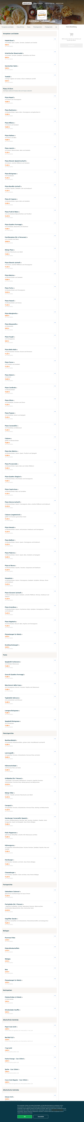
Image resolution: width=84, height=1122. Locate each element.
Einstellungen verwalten (57, 1110)
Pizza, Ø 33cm (20, 27)
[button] (56, 27)
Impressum (59, 3)
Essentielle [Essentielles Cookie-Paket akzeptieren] (41, 1116)
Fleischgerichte (37, 27)
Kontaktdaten (49, 3)
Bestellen (71, 45)
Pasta (28, 27)
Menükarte (27, 3)
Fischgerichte (48, 27)
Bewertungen (38, 3)
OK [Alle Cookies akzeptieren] (25, 1116)
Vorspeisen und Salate (8, 27)
